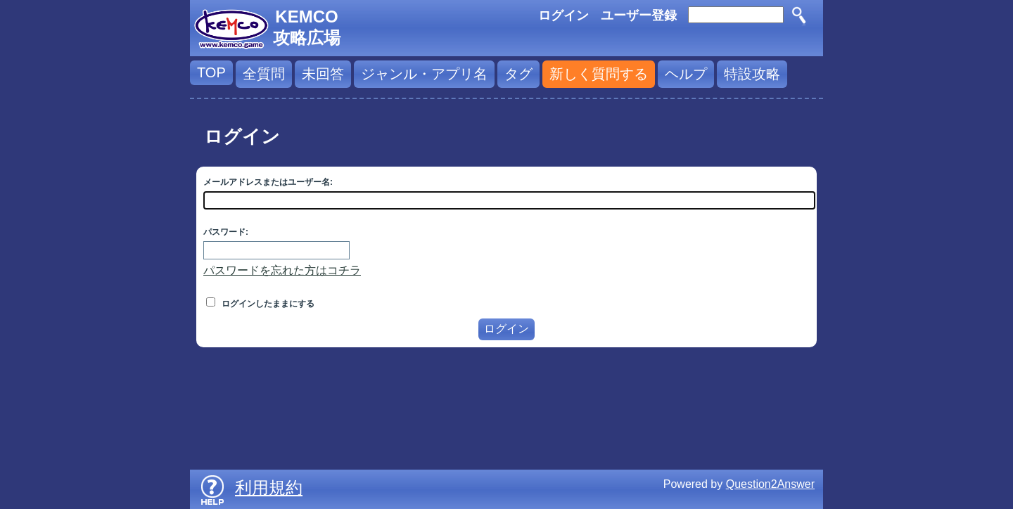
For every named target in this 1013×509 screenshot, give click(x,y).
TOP (211, 72)
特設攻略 (752, 74)
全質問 (264, 74)
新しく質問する (598, 74)
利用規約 (268, 487)
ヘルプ (686, 74)
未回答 (323, 74)
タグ (518, 74)
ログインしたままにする (260, 304)
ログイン (563, 15)
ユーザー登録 (639, 15)
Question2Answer (770, 484)
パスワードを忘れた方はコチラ (282, 270)
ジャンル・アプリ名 (424, 74)
